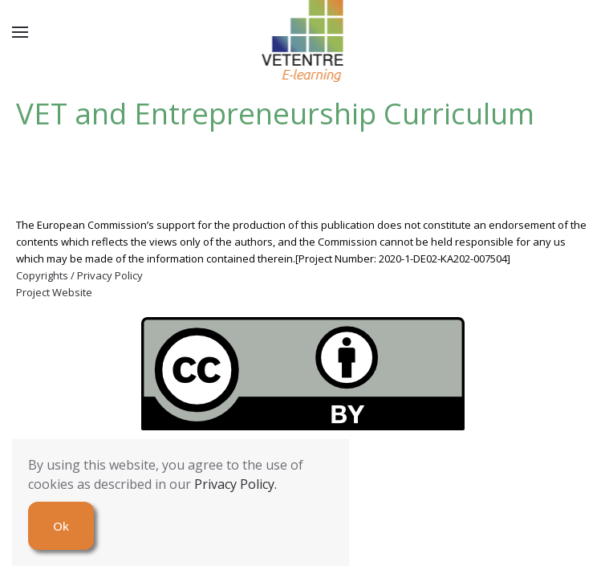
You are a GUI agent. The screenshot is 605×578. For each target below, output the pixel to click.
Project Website (54, 292)
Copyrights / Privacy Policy (79, 275)
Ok (61, 526)
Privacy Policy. (235, 484)
